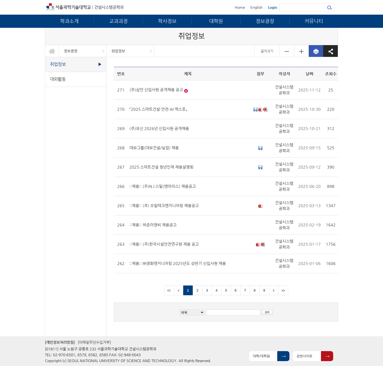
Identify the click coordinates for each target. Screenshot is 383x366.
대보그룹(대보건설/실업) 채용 (154, 147)
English (256, 7)
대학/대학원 (261, 356)
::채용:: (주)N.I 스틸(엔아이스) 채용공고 (162, 186)
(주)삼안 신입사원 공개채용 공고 (156, 89)
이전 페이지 (178, 290)
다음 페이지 (274, 290)
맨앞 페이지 (169, 290)
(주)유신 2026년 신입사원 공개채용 (159, 128)
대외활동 (58, 79)
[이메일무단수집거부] (94, 342)
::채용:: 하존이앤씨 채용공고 (153, 225)
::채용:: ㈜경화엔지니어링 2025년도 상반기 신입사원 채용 (177, 263)
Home (240, 7)
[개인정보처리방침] (60, 342)
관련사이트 (304, 356)
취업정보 (118, 51)
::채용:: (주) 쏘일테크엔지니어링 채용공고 (164, 205)
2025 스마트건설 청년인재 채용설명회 (161, 167)
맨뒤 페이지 (283, 290)
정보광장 (70, 51)
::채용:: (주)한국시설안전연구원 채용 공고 (164, 244)
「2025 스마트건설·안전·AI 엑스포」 (158, 109)
